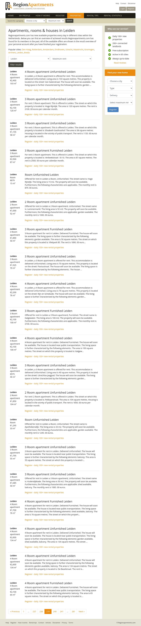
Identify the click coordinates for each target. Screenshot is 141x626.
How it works (43, 15)
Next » (81, 611)
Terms (71, 623)
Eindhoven (59, 49)
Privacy (64, 623)
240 (55, 611)
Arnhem (12, 52)
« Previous (15, 611)
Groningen (89, 49)
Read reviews (120, 62)
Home (11, 15)
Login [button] (122, 8)
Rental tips (92, 15)
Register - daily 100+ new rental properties (44, 90)
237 (34, 611)
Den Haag (26, 49)
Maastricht (78, 49)
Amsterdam (48, 49)
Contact (123, 3)
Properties (77, 15)
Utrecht (69, 49)
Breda (27, 52)
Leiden (20, 52)
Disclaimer (131, 3)
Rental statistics (113, 15)
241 (61, 611)
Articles (48, 623)
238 (41, 611)
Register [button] (131, 8)
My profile (24, 15)
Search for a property (15, 21)
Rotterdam (37, 49)
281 (73, 611)
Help (117, 3)
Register (60, 15)
